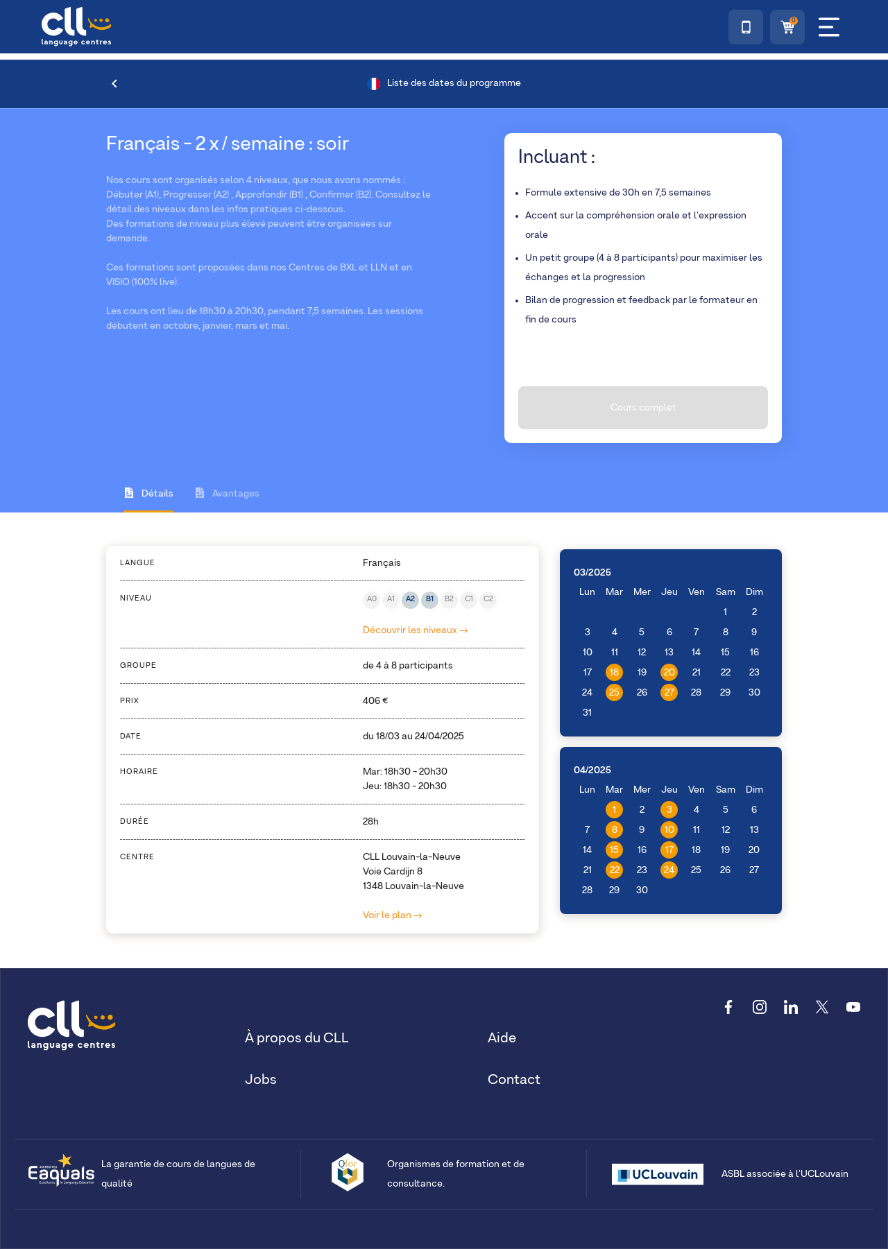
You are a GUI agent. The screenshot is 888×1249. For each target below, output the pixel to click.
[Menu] (829, 27)
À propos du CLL (297, 1038)
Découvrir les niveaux (415, 630)
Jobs (261, 1080)
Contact (514, 1080)
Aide (502, 1038)
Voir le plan (392, 915)
